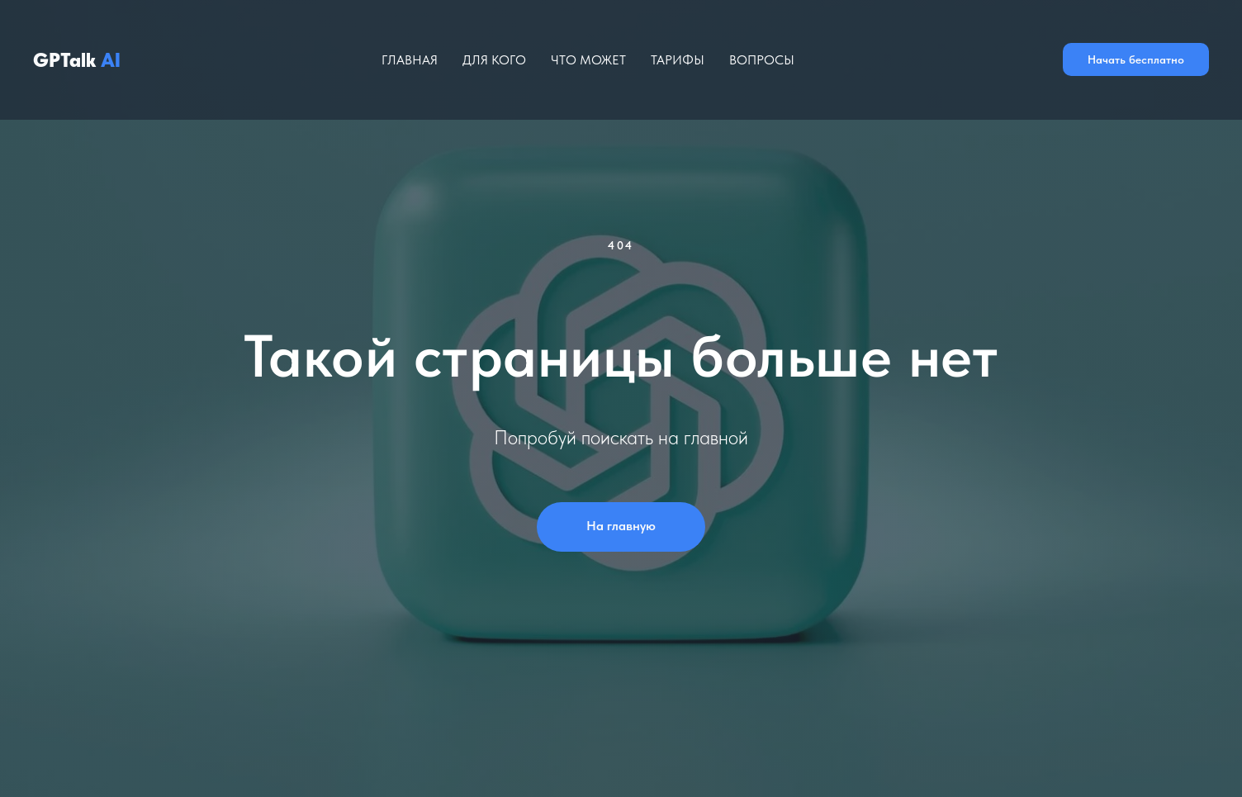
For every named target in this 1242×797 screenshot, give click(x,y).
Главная (410, 60)
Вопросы (761, 60)
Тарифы (677, 60)
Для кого (494, 60)
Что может (588, 60)
